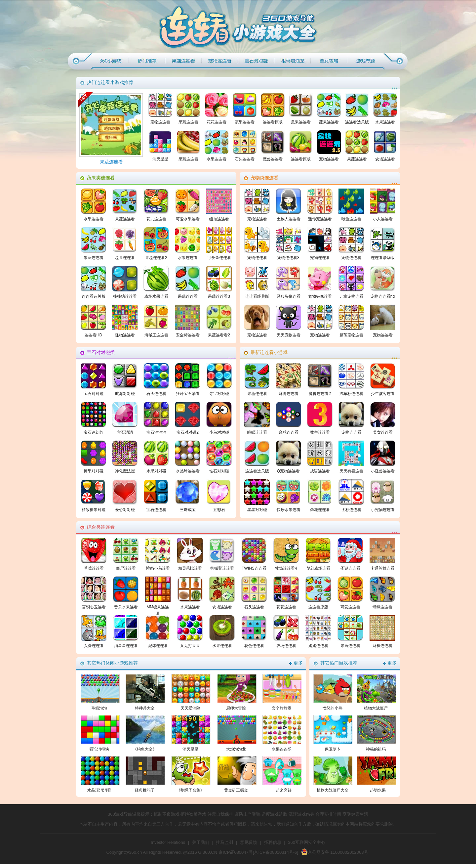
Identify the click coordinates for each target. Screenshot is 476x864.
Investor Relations (168, 842)
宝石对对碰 (256, 61)
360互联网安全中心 (306, 842)
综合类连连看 (329, 61)
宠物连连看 (220, 61)
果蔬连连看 (183, 61)
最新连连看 (292, 61)
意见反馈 (248, 842)
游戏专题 (365, 61)
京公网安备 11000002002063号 (334, 852)
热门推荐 (147, 61)
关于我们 (200, 842)
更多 (298, 663)
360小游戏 (111, 61)
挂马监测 (224, 842)
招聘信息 (272, 842)
